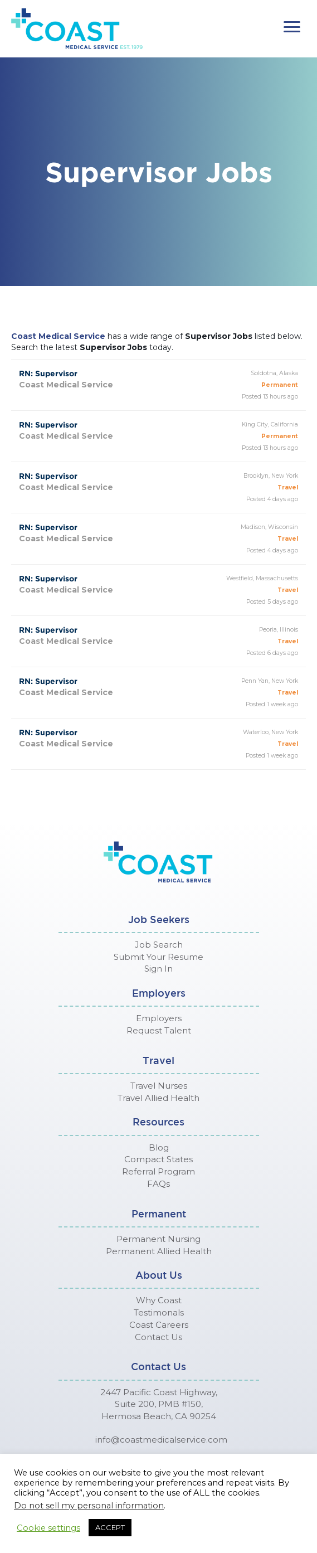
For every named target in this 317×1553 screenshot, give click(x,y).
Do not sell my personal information (89, 1506)
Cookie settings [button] (48, 1528)
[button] (292, 27)
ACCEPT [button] (110, 1527)
